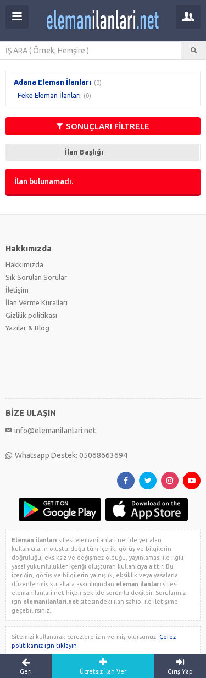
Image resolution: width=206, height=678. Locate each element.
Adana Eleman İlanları (52, 82)
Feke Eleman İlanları (49, 95)
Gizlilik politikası (31, 315)
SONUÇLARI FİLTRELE (103, 126)
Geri (26, 666)
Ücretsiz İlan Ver (103, 666)
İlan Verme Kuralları (36, 302)
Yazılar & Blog (27, 328)
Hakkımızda (24, 264)
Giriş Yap (180, 666)
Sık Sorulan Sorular (36, 277)
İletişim (17, 290)
